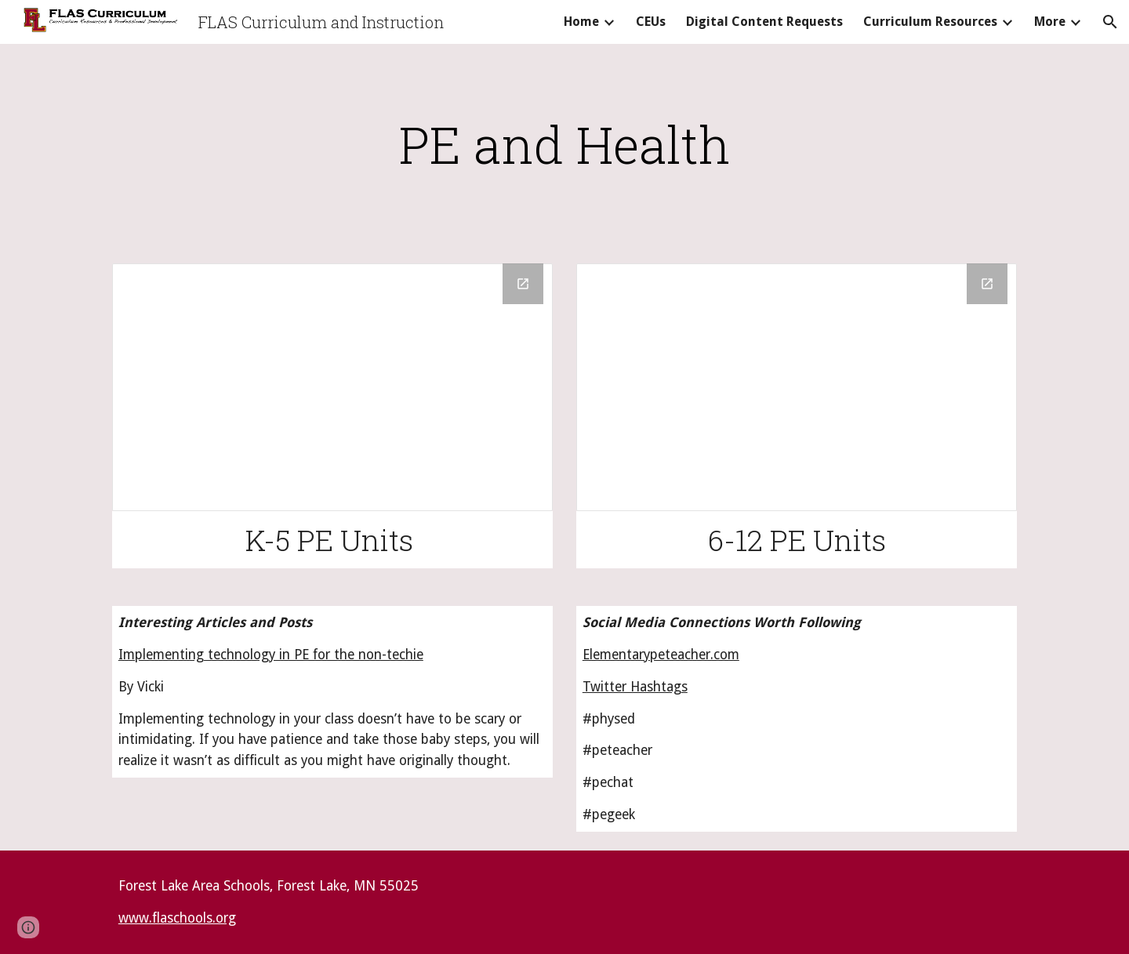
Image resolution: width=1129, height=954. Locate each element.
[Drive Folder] (332, 387)
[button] (1110, 22)
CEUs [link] (651, 21)
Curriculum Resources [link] (930, 21)
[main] (564, 144)
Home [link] (581, 21)
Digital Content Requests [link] (764, 21)
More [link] (1049, 21)
